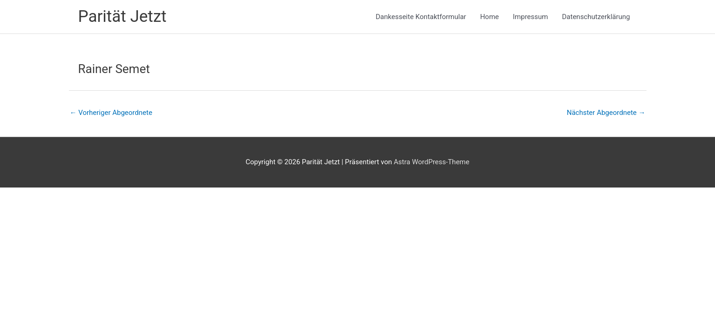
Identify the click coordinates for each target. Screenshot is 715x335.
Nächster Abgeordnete (606, 112)
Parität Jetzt (122, 16)
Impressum (530, 17)
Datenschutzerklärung (596, 17)
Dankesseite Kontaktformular (420, 17)
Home (489, 17)
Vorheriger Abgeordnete (111, 112)
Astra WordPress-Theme (431, 162)
